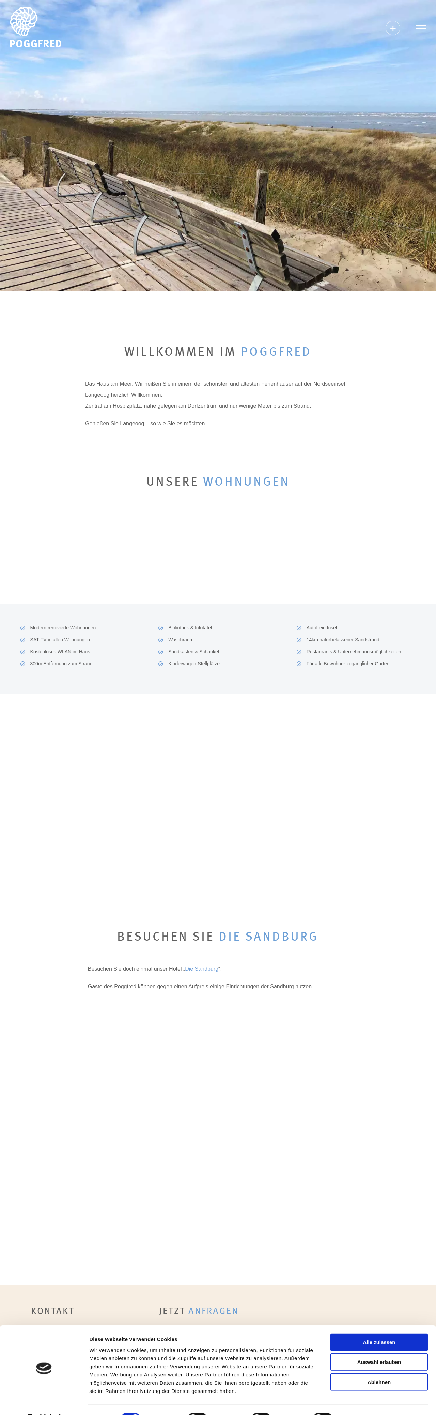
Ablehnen (379, 1365)
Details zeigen (362, 1401)
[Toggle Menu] (421, 28)
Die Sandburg (201, 969)
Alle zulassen (379, 1325)
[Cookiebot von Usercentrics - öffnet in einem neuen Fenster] (44, 1402)
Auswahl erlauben (379, 1345)
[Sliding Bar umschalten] (393, 28)
